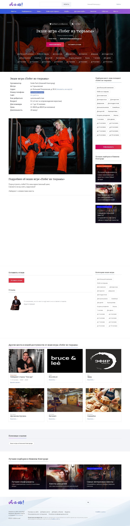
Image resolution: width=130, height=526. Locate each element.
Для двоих (108, 58)
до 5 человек (46, 62)
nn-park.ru (34, 95)
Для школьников (24, 58)
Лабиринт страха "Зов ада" (21, 377)
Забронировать (55, 44)
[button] (90, 120)
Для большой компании (24, 54)
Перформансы (27, 11)
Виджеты (67, 512)
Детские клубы (80, 11)
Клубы (67, 11)
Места (116, 11)
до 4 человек (33, 62)
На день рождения (75, 58)
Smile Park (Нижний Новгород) (70, 38)
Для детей (48, 58)
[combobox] (51, 4)
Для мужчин (83, 54)
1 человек (97, 58)
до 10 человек (109, 62)
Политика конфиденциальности (58, 514)
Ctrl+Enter (19, 515)
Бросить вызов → (15, 382)
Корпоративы (60, 58)
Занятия (93, 11)
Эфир (89, 377)
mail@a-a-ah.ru (55, 519)
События (105, 11)
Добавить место (45, 512)
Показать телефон (37, 92)
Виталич (52, 416)
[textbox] (51, 3)
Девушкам (95, 54)
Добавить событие (57, 512)
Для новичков (57, 54)
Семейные (37, 58)
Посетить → (52, 380)
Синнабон (91, 416)
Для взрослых (71, 54)
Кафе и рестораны (53, 11)
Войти (119, 4)
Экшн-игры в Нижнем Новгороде (21, 443)
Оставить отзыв (74, 44)
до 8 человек (83, 62)
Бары (39, 11)
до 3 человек (21, 62)
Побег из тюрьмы (43, 54)
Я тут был (76, 24)
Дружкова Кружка (18, 416)
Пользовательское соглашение (37, 514)
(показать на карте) (64, 89)
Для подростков (108, 54)
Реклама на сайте (33, 512)
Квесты (14, 11)
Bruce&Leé (53, 377)
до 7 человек (71, 62)
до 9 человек (96, 62)
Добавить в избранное (59, 24)
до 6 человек (58, 62)
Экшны (87, 58)
